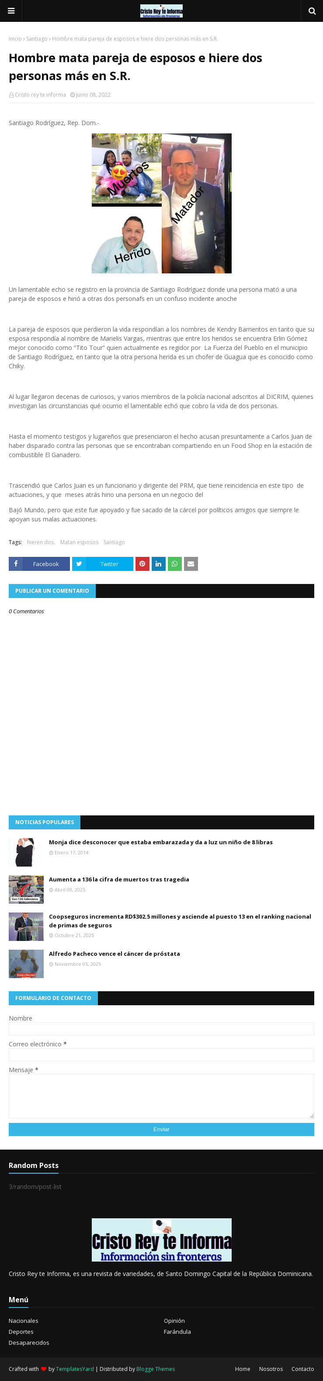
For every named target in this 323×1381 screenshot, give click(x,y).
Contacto (303, 1369)
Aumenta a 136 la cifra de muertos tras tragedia (119, 879)
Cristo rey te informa (40, 94)
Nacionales (23, 1321)
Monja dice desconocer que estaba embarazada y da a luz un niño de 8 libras (161, 842)
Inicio (15, 38)
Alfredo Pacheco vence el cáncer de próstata (114, 954)
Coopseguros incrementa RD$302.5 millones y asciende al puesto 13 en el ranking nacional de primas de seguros (180, 921)
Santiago (37, 38)
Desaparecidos (29, 1342)
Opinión (174, 1321)
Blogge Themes (155, 1369)
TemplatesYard (75, 1369)
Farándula (177, 1332)
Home (242, 1369)
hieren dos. (41, 542)
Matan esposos (79, 542)
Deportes (21, 1332)
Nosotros (271, 1369)
